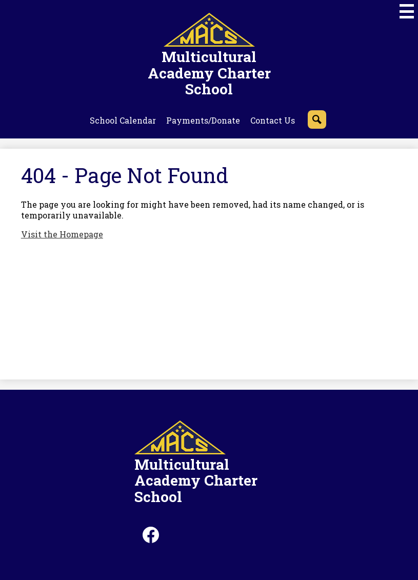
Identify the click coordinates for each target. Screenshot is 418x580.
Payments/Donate (203, 120)
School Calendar (123, 120)
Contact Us (272, 120)
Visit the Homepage (62, 234)
